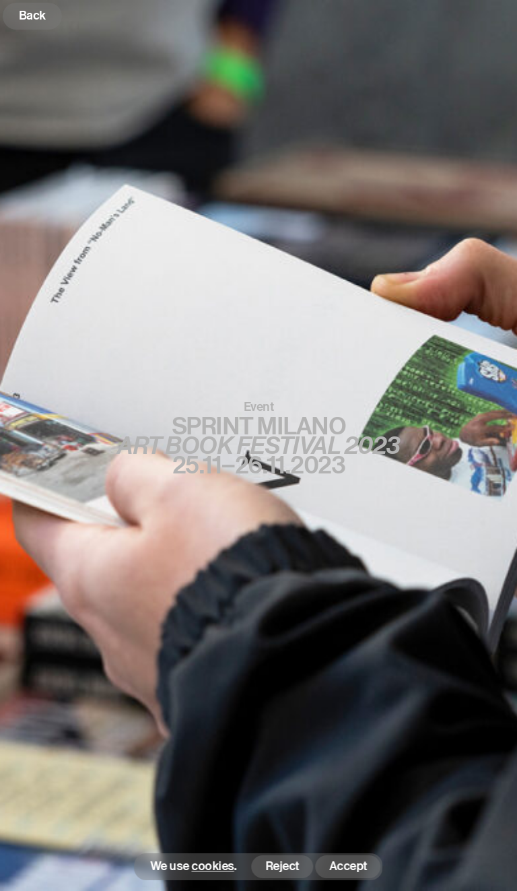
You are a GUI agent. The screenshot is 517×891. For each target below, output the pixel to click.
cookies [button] (213, 866)
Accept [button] (348, 865)
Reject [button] (282, 865)
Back (32, 15)
